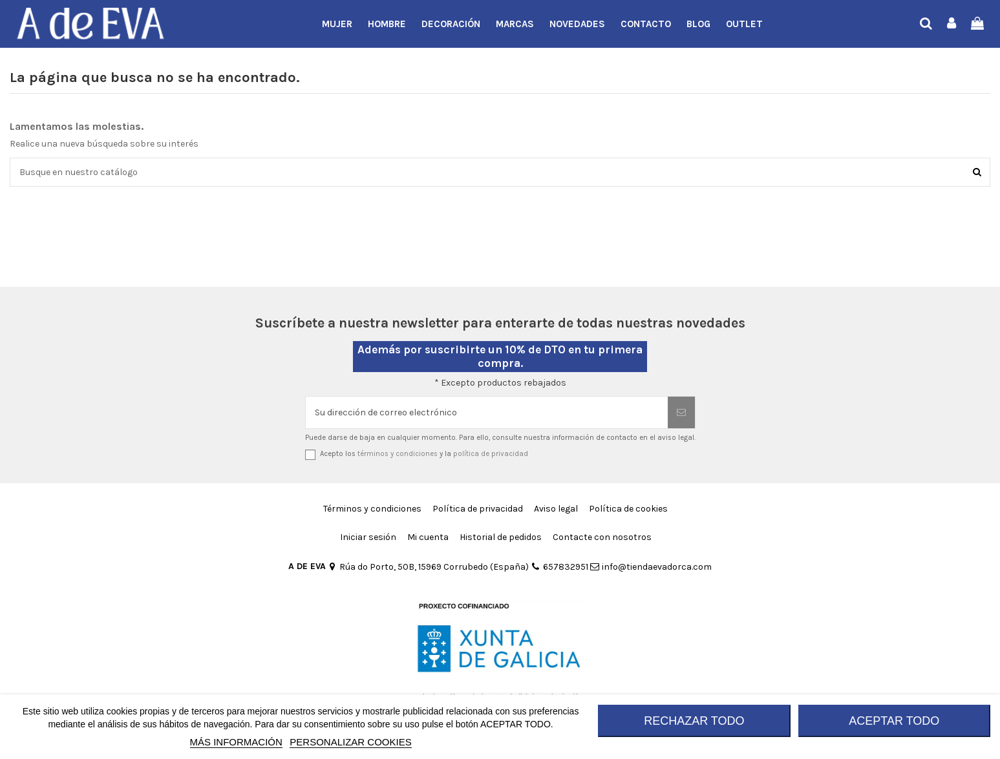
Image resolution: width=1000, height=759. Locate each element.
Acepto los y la (424, 454)
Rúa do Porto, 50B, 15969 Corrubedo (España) (428, 566)
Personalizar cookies (350, 741)
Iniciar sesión (368, 537)
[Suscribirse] (681, 412)
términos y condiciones (397, 454)
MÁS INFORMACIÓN (236, 741)
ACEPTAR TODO (894, 720)
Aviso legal (556, 508)
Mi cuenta (428, 537)
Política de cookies (628, 508)
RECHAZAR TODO (694, 720)
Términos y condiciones (372, 508)
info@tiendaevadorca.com (651, 566)
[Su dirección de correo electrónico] (487, 412)
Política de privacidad (477, 508)
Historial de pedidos (501, 537)
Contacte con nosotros (602, 537)
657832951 (559, 566)
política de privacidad (490, 454)
